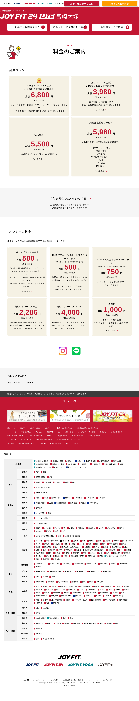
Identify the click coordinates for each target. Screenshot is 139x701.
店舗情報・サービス (54, 432)
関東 (10, 539)
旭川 (121, 464)
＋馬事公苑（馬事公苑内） (95, 550)
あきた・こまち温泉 (43, 487)
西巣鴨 (46, 544)
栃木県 (24, 518)
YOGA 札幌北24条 (42, 461)
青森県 (24, 472)
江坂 (122, 592)
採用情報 (10, 443)
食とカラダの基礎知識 (44, 440)
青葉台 (38, 566)
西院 (91, 581)
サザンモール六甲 (81, 600)
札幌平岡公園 (91, 461)
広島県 (24, 613)
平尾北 (49, 623)
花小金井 (56, 559)
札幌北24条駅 (58, 461)
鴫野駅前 (71, 589)
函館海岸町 (117, 461)
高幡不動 (46, 559)
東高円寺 (76, 553)
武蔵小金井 (91, 556)
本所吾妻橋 (113, 544)
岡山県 (24, 607)
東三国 (53, 586)
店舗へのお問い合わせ (15, 436)
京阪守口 (88, 595)
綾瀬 (89, 544)
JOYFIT (22, 428)
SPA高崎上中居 (41, 523)
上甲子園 (39, 603)
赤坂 (83, 540)
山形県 (24, 492)
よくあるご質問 (116, 432)
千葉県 (24, 536)
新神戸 (45, 600)
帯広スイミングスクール (77, 467)
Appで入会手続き (120, 3)
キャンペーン (12, 432)
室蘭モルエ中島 (58, 464)
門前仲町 (47, 547)
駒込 (107, 553)
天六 (37, 586)
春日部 (121, 528)
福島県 (24, 497)
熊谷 (56, 531)
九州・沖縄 (10, 630)
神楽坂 (57, 553)
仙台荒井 (47, 482)
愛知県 (24, 571)
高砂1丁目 (39, 623)
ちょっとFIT (11, 440)
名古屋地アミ (94, 571)
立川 (37, 559)
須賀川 (38, 497)
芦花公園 (69, 550)
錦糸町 (123, 544)
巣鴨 (100, 553)
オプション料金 (77, 436)
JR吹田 (114, 592)
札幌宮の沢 (96, 464)
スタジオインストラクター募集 (50, 443)
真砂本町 (39, 633)
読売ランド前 (91, 563)
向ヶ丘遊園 (78, 563)
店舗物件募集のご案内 (26, 443)
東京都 (24, 550)
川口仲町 (47, 528)
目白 (49, 553)
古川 (74, 482)
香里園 (98, 595)
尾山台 (78, 550)
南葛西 (38, 547)
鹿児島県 (24, 633)
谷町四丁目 (92, 589)
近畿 (10, 592)
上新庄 (117, 586)
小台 (65, 544)
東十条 (38, 544)
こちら (78, 262)
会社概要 (26, 680)
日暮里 (73, 544)
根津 (99, 540)
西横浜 (113, 563)
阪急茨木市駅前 (41, 595)
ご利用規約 (54, 680)
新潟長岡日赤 (41, 503)
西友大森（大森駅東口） (71, 547)
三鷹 (65, 556)
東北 (10, 484)
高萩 (49, 513)
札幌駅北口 (84, 464)
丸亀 (71, 618)
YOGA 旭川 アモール (43, 467)
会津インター (56, 497)
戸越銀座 (87, 547)
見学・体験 (69, 432)
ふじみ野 (39, 531)
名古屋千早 (69, 571)
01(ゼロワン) (59, 467)
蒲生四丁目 (60, 589)
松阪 (53, 576)
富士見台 (39, 556)
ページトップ (69, 401)
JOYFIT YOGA (35, 428)
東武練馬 (126, 553)
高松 (64, 618)
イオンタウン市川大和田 (45, 536)
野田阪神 (56, 592)
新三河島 (56, 544)
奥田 (37, 608)
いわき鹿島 (78, 497)
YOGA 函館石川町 (42, 464)
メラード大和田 (90, 592)
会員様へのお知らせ (35, 436)
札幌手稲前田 (104, 461)
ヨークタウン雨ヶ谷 (43, 518)
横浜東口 (103, 563)
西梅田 (65, 592)
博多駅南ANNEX (90, 623)
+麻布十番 (65, 540)
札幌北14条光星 (110, 464)
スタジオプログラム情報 (86, 432)
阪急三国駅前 (85, 586)
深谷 (63, 531)
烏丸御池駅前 (63, 581)
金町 (103, 544)
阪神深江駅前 (96, 600)
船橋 (59, 536)
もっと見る (99, 109)
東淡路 (126, 586)
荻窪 (84, 553)
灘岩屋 (68, 600)
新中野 (66, 553)
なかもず (108, 595)
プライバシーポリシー (40, 680)
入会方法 (103, 432)
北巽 (110, 589)
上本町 (102, 589)
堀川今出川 (40, 581)
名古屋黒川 (81, 571)
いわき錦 (101, 497)
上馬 (44, 550)
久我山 (92, 553)
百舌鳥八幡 (119, 595)
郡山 (46, 497)
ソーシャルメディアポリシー (106, 680)
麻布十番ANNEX (52, 540)
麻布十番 (39, 540)
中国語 (73, 685)
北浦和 (38, 528)
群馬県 (24, 523)
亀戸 (56, 547)
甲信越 (10, 505)
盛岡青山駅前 (41, 477)
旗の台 (96, 547)
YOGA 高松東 (54, 618)
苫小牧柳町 (72, 464)
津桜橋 (45, 576)
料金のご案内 (26, 432)
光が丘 (48, 556)
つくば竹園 (40, 513)
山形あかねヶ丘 (41, 492)
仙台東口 (58, 482)
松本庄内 (39, 508)
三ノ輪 (81, 544)
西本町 (46, 592)
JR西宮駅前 (123, 600)
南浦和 (71, 528)
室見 (117, 623)
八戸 (37, 472)
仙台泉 (38, 482)
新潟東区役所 (61, 503)
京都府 (24, 581)
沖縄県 (24, 638)
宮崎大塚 (39, 628)
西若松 (67, 497)
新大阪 (96, 586)
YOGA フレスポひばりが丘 (116, 556)
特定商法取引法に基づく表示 (71, 680)
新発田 (82, 503)
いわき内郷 (90, 497)
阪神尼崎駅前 (110, 600)
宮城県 (24, 482)
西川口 (57, 528)
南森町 (45, 586)
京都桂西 (99, 581)
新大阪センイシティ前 (68, 586)
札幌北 (79, 461)
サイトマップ (88, 680)
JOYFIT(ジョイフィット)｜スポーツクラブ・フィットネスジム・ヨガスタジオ (74, 683)
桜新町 (52, 550)
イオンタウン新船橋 (72, 536)
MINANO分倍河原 (77, 556)
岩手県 (24, 477)
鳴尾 (47, 603)
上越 (51, 503)
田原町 (107, 540)
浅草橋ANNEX (127, 540)
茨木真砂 (54, 595)
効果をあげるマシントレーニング (68, 440)
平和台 (57, 556)
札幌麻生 (69, 461)
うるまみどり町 (48, 639)
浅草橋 (116, 540)
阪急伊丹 (56, 603)
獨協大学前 (111, 528)
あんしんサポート (72, 443)
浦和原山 (91, 528)
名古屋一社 (107, 571)
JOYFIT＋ (48, 428)
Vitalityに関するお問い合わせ (88, 428)
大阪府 (24, 591)
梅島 (96, 544)
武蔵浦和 (81, 528)
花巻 (51, 477)
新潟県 (24, 502)
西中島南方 (107, 586)
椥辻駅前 (75, 581)
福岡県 (24, 623)
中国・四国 (10, 612)
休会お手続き (62, 436)
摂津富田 (78, 595)
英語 (65, 685)
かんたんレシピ (26, 440)
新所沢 (48, 531)
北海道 (18, 463)
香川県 (24, 618)
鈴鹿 (37, 576)
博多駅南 (76, 623)
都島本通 (39, 589)
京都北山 (51, 581)
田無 (101, 556)
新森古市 (49, 589)
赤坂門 (58, 623)
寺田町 (117, 589)
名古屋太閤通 (41, 571)
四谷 (120, 550)
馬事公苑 (111, 550)
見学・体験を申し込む (81, 3)
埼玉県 (24, 529)
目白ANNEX (40, 553)
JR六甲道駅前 (56, 600)
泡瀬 (37, 639)
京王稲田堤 (66, 563)
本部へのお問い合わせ (65, 428)
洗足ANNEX (116, 547)
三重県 (24, 576)
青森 (44, 472)
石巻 (66, 482)
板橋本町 (116, 553)
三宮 (37, 600)
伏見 (83, 581)
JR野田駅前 (76, 592)
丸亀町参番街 (41, 618)
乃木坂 (75, 540)
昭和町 (126, 589)
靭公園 (38, 592)
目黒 (37, 550)
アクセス (39, 432)
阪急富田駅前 (66, 595)
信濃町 (128, 550)
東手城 (38, 613)
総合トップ (11, 428)
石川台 (105, 547)
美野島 (109, 623)
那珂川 (66, 623)
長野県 (24, 508)
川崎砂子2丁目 (41, 563)
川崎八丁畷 (54, 563)
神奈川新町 (123, 563)
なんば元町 (104, 592)
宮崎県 (24, 628)
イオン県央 (93, 503)
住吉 (101, 623)
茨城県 (24, 513)
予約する (50, 436)
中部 (10, 573)
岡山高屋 (46, 608)
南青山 (91, 540)
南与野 (100, 528)
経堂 (60, 550)
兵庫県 (24, 601)
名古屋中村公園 (55, 571)
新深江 (81, 589)
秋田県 (24, 487)
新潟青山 (73, 503)
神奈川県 (24, 565)
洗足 (126, 547)
